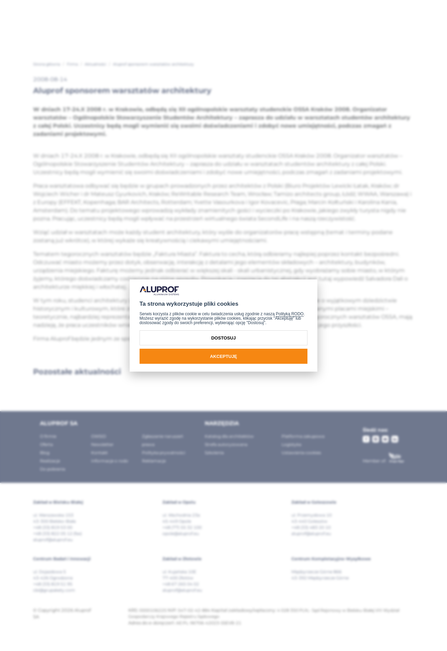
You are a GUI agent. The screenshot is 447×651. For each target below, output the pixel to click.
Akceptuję (223, 356)
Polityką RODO (289, 314)
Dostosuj (223, 338)
